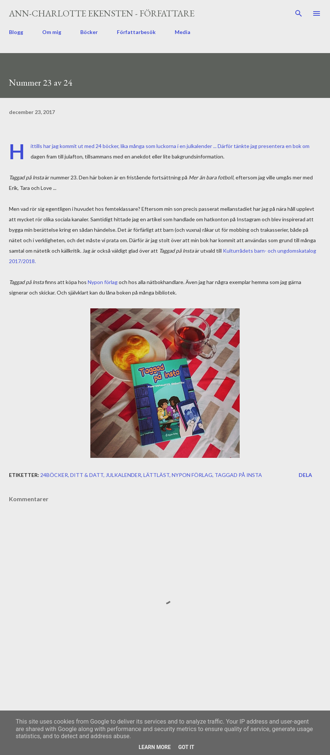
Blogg (16, 32)
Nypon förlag (103, 282)
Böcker (89, 32)
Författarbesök (136, 32)
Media (182, 32)
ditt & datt (86, 475)
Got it (186, 747)
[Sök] (298, 13)
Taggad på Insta (238, 475)
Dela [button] (305, 475)
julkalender (123, 475)
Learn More (154, 747)
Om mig (51, 32)
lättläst (156, 475)
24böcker (54, 475)
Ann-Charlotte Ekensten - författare (101, 13)
